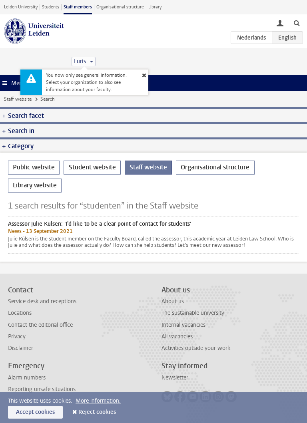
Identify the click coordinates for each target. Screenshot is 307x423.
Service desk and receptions (42, 301)
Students (50, 7)
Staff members (78, 7)
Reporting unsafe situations (42, 389)
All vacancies (177, 336)
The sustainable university (192, 313)
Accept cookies (35, 412)
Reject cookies (97, 412)
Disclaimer (20, 348)
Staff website (18, 99)
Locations (20, 313)
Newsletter (174, 377)
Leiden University (21, 7)
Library (154, 7)
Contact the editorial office (40, 325)
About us (172, 301)
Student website (92, 167)
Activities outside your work (195, 348)
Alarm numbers (27, 377)
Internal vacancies (183, 325)
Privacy (17, 336)
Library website (35, 185)
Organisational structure (120, 7)
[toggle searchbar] (296, 22)
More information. (98, 401)
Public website (34, 167)
